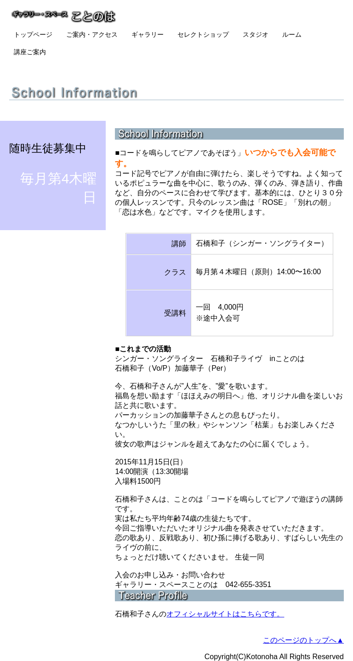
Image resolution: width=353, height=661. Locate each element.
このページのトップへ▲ (303, 640)
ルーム (292, 34)
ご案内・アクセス (92, 34)
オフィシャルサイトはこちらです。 (225, 614)
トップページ (33, 34)
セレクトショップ (203, 34)
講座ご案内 (30, 52)
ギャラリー (147, 34)
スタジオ (255, 34)
